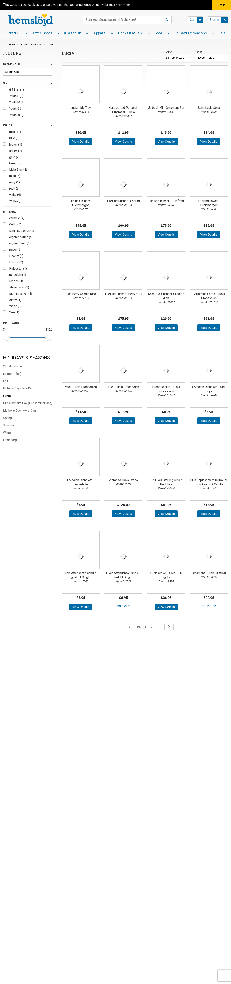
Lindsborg (10, 440)
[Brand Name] (27, 72)
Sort (199, 52)
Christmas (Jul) (13, 366)
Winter (7, 432)
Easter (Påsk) (12, 374)
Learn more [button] (122, 5)
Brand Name (11, 64)
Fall (5, 381)
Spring (7, 418)
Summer (8, 425)
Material (9, 211)
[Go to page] (149, 627)
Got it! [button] (222, 5)
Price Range (11, 323)
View (169, 52)
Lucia (7, 396)
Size (6, 83)
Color (7, 125)
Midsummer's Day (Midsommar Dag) (27, 403)
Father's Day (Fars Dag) (18, 388)
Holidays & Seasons (26, 357)
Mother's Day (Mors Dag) (20, 410)
